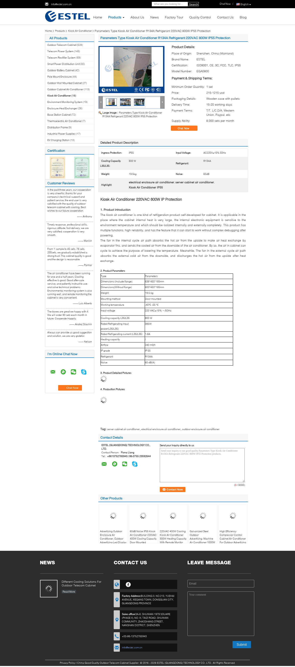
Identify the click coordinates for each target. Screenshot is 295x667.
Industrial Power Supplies (61, 133)
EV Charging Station (58, 140)
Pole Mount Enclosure (59, 76)
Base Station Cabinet (59, 114)
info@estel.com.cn (61, 4)
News (154, 17)
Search (193, 4)
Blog (243, 17)
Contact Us (225, 17)
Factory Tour (174, 17)
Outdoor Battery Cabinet (60, 70)
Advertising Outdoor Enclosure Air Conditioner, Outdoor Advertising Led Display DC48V (113, 539)
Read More (69, 591)
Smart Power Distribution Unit (63, 63)
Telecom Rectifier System (61, 57)
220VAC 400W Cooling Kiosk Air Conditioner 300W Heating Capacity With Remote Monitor (173, 537)
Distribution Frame (57, 127)
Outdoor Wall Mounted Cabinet (64, 83)
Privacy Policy (67, 662)
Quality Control (200, 17)
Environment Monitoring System (64, 102)
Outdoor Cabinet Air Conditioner (65, 89)
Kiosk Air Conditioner (80, 30)
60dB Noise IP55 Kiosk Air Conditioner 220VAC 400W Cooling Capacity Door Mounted (143, 537)
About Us (137, 17)
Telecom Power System (60, 51)
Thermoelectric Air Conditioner (64, 121)
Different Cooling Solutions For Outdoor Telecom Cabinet (81, 583)
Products (114, 17)
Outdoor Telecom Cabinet (61, 44)
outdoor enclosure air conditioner (200, 429)
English (246, 4)
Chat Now (186, 128)
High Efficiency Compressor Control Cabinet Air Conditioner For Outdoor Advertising (233, 537)
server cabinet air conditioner (123, 429)
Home (97, 17)
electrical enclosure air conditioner (160, 429)
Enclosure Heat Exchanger (62, 108)
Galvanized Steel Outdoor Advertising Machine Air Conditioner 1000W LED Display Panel (202, 539)
